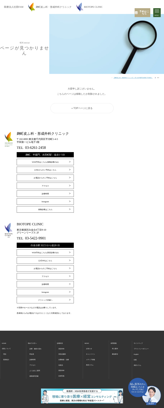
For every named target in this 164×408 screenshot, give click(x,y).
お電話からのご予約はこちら (45, 177)
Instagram (45, 200)
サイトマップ (138, 339)
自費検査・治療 (65, 355)
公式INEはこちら (45, 258)
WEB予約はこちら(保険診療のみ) (45, 162)
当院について (7, 345)
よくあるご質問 (36, 366)
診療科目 (61, 339)
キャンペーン (92, 350)
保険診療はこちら (45, 208)
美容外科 (62, 345)
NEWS (87, 339)
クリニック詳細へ (45, 296)
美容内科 (62, 366)
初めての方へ (33, 339)
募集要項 (115, 350)
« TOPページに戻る (82, 108)
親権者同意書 (35, 371)
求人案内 (115, 345)
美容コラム (91, 360)
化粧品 (61, 360)
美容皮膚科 (63, 350)
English (135, 350)
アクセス (45, 185)
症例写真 (62, 371)
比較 (134, 355)
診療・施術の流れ (37, 345)
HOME (4, 339)
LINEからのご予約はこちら (45, 169)
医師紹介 (7, 355)
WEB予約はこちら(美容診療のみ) (45, 251)
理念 (5, 350)
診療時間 (45, 192)
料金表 (32, 350)
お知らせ (90, 345)
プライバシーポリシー (142, 345)
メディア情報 (92, 355)
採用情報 (114, 339)
